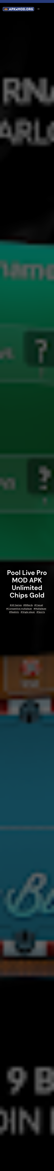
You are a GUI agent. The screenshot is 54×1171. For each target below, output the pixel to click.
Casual (39, 605)
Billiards (29, 605)
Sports (41, 612)
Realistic (15, 612)
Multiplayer (40, 608)
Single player (28, 612)
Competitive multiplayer (20, 608)
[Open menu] (38, 8)
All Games (17, 605)
